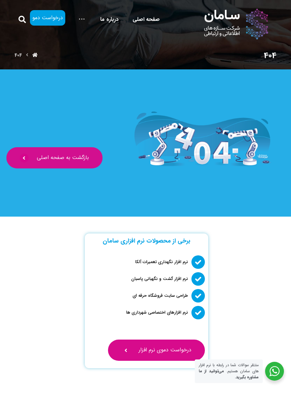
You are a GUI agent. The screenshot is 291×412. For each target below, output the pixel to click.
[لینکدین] (52, 399)
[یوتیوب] (41, 399)
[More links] (81, 19)
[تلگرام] (19, 399)
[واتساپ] (30, 399)
